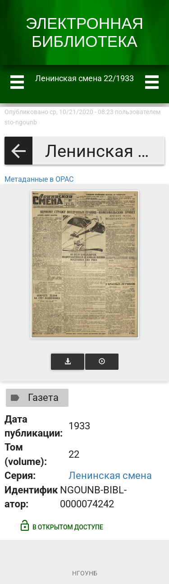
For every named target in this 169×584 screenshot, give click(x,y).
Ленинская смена (110, 475)
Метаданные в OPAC (39, 179)
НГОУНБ (84, 573)
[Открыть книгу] (85, 264)
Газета (33, 398)
